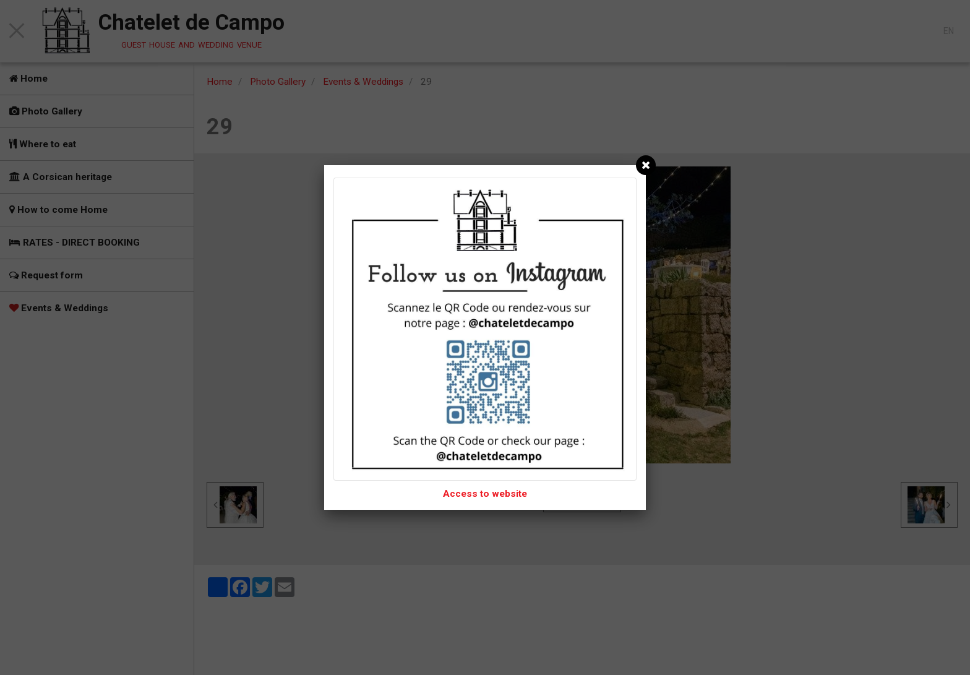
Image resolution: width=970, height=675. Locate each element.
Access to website (485, 493)
